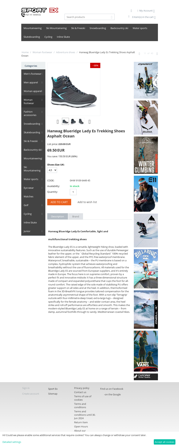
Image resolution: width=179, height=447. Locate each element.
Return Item (81, 422)
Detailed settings (11, 442)
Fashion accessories (30, 110)
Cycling (48, 36)
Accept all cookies (164, 442)
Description (57, 216)
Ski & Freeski (78, 28)
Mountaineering (33, 28)
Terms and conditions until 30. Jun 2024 (84, 415)
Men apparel (31, 82)
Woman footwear (42, 52)
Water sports (140, 28)
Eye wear (29, 184)
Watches (28, 193)
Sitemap (52, 393)
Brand (75, 216)
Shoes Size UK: (56, 164)
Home (25, 52)
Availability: (53, 186)
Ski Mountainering (56, 28)
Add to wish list (87, 202)
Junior (27, 228)
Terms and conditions (80, 405)
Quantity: (52, 191)
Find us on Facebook (111, 388)
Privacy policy (81, 388)
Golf (26, 202)
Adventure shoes (65, 52)
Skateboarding (32, 36)
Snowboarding (98, 28)
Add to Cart (59, 202)
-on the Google (112, 394)
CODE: (50, 180)
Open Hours (81, 426)
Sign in (26, 388)
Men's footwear (32, 73)
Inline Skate (63, 36)
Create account (30, 393)
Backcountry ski (119, 28)
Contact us (80, 392)
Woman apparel (32, 91)
